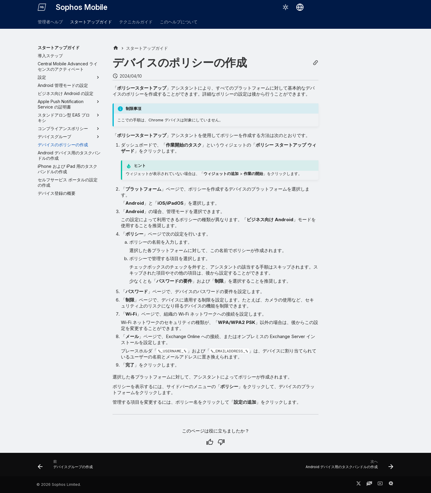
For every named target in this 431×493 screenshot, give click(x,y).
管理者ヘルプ (50, 21)
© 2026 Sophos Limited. (59, 484)
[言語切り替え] (300, 7)
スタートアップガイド (91, 21)
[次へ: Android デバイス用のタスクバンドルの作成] (348, 466)
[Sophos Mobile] (41, 7)
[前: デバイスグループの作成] (67, 466)
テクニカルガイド (136, 21)
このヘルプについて (179, 21)
